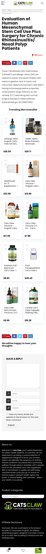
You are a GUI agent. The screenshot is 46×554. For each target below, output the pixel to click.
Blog (9, 10)
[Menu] (3, 3)
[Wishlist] (23, 550)
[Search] (42, 3)
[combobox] (23, 496)
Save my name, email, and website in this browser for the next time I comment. (22, 417)
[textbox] (23, 496)
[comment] (23, 375)
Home (4, 10)
